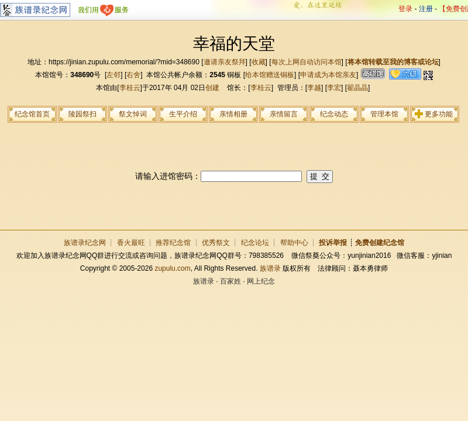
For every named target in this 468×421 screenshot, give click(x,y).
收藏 (259, 62)
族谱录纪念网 (85, 243)
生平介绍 (183, 114)
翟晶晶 (357, 88)
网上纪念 (261, 281)
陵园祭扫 (82, 114)
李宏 (334, 88)
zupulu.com (172, 268)
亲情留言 (284, 114)
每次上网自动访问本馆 (306, 62)
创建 (212, 88)
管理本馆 (384, 114)
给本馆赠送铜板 (269, 75)
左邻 (113, 75)
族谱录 (270, 268)
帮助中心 (294, 243)
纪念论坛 (255, 243)
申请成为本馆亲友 (328, 75)
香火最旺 (131, 243)
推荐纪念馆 (173, 243)
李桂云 (129, 88)
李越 (314, 88)
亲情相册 (233, 114)
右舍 (133, 75)
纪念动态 (334, 114)
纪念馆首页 (32, 114)
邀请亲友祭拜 (225, 62)
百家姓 (230, 281)
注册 (426, 9)
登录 (405, 9)
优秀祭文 (216, 243)
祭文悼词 (133, 114)
